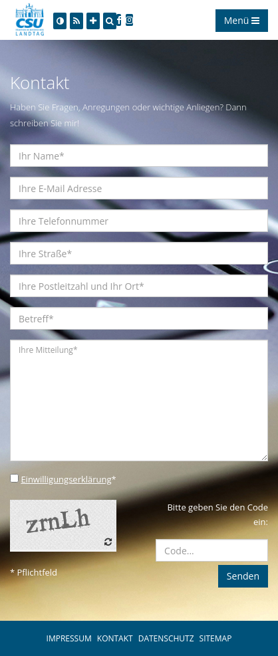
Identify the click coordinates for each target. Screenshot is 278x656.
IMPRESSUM (69, 638)
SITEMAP (216, 638)
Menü (241, 20)
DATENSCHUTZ (166, 638)
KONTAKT (115, 638)
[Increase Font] (93, 21)
